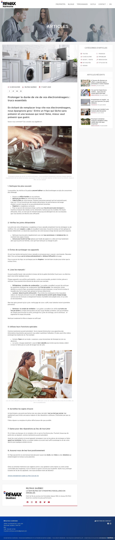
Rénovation (102, 59)
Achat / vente (87, 59)
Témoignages (82, 4)
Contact (102, 4)
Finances (101, 53)
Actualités (86, 62)
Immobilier (101, 56)
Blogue (71, 4)
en (110, 4)
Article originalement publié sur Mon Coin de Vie (23, 475)
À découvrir (14, 87)
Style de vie (102, 62)
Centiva (110, 537)
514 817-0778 (11, 529)
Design (84, 65)
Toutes (84, 53)
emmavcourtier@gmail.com (18, 531)
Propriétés (60, 4)
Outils (93, 4)
